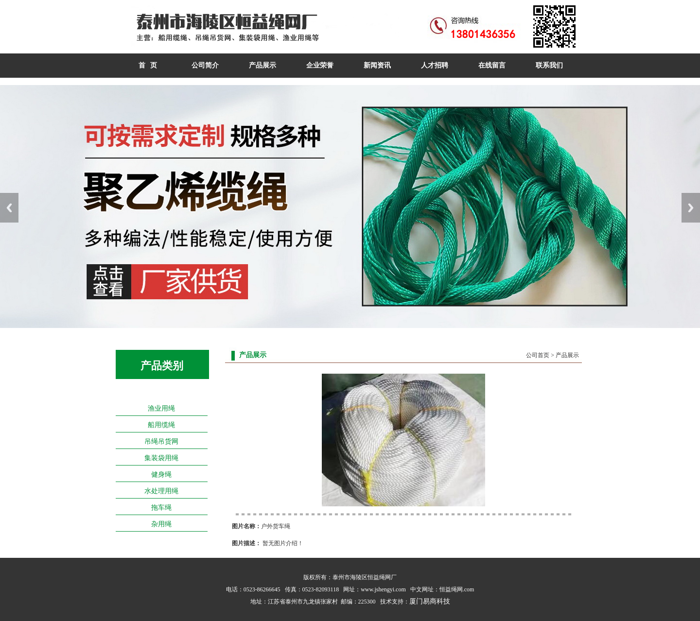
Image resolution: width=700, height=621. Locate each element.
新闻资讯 (377, 65)
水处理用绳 (161, 491)
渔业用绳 (161, 408)
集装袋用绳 (161, 458)
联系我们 (549, 65)
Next (691, 208)
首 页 (148, 65)
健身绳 (161, 474)
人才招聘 (434, 65)
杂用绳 (161, 524)
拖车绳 (161, 507)
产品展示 (262, 65)
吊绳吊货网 (161, 441)
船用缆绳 (161, 425)
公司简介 (205, 65)
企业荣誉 (319, 65)
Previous (9, 208)
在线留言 (492, 65)
